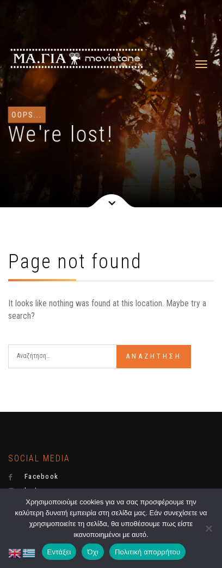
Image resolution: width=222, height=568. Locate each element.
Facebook (33, 476)
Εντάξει (59, 552)
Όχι (92, 552)
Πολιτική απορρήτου (147, 552)
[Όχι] (208, 528)
